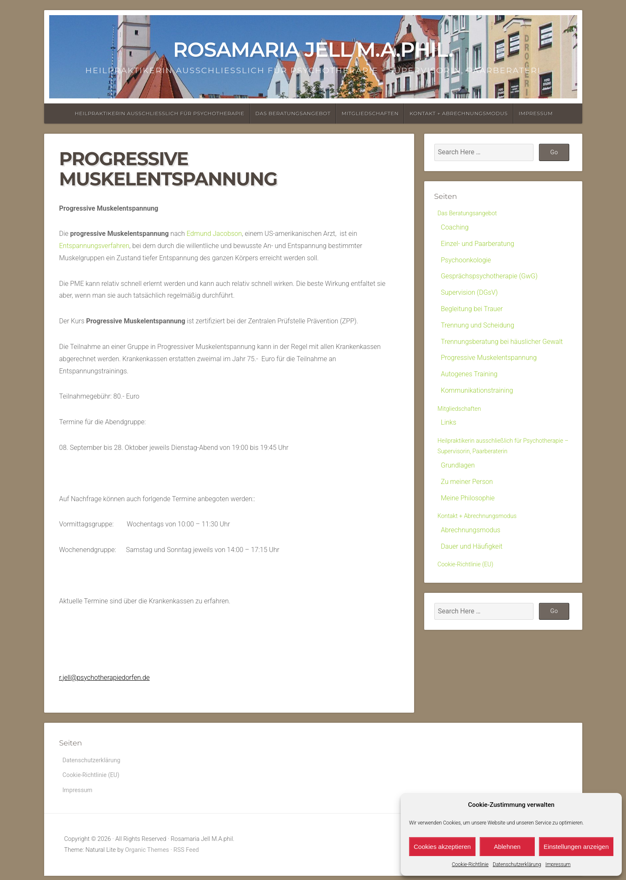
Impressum (558, 864)
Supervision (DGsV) (469, 294)
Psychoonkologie (466, 261)
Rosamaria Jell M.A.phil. (313, 49)
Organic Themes (147, 854)
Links (449, 425)
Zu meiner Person (467, 499)
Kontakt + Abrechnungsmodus (458, 113)
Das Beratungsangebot (292, 113)
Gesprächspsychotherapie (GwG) (489, 278)
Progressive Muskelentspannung (489, 359)
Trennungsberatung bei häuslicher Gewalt (502, 343)
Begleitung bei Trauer (472, 310)
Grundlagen (458, 483)
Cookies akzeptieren (442, 846)
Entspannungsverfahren (94, 246)
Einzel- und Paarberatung (478, 245)
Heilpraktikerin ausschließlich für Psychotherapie (160, 113)
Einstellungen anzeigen (576, 846)
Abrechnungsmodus (471, 549)
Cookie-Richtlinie (470, 864)
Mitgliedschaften (370, 113)
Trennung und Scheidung (478, 326)
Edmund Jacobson (214, 234)
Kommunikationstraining (477, 392)
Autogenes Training (469, 375)
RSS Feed (186, 854)
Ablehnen (507, 846)
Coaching (455, 229)
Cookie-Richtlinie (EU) (469, 584)
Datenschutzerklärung (517, 864)
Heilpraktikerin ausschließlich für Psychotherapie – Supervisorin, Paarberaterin (485, 456)
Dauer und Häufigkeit (472, 565)
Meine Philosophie (468, 516)
